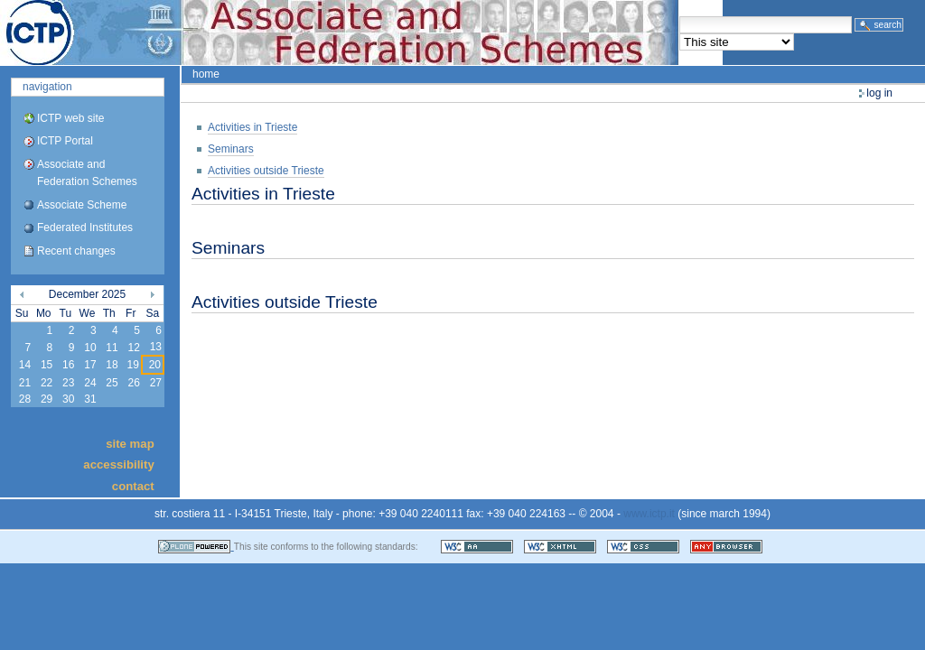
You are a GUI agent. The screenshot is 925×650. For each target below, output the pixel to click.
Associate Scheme (81, 205)
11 (111, 347)
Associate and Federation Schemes (87, 173)
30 (68, 399)
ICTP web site (70, 118)
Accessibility (118, 464)
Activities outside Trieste (266, 170)
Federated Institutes (85, 227)
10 (90, 347)
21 (25, 382)
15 (46, 364)
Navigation (47, 86)
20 (155, 364)
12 (133, 347)
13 (156, 346)
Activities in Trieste (252, 127)
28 (25, 399)
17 (90, 364)
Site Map (130, 443)
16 (68, 364)
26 (133, 382)
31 (90, 399)
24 (90, 382)
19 (132, 364)
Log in (879, 93)
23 (68, 382)
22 (46, 382)
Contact (133, 485)
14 (25, 364)
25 (111, 382)
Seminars (231, 149)
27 (156, 382)
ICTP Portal (339, 32)
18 (111, 364)
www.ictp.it (649, 513)
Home (206, 74)
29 (46, 399)
